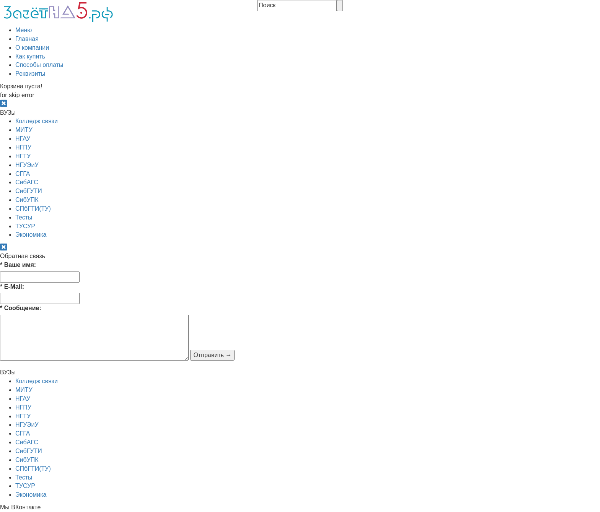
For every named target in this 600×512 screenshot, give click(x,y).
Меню (23, 30)
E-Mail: (12, 286)
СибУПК (27, 200)
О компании (32, 47)
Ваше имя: (18, 265)
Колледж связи (36, 121)
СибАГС (26, 182)
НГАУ (22, 138)
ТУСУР (25, 226)
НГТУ (23, 156)
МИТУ (24, 130)
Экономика (31, 234)
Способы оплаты (39, 65)
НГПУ (23, 147)
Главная (27, 39)
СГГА (22, 174)
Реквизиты (30, 73)
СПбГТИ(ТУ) (33, 208)
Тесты (24, 217)
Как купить (30, 56)
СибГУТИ (28, 191)
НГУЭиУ (27, 165)
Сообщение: (20, 308)
